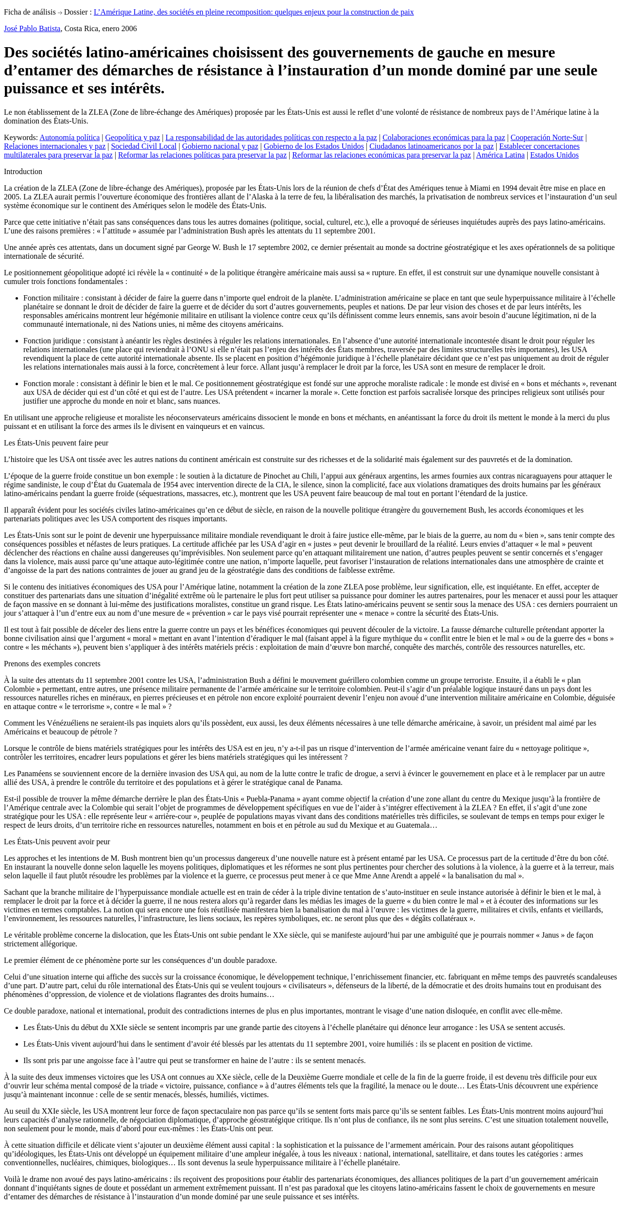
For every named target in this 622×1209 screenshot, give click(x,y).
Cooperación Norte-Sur (547, 137)
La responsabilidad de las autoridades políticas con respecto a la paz (271, 137)
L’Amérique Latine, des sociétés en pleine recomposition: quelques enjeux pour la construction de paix (254, 12)
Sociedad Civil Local (143, 146)
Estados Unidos (554, 155)
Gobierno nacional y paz (220, 146)
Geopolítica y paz (132, 137)
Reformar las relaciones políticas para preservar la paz (202, 155)
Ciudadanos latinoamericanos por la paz (431, 146)
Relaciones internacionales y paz (54, 146)
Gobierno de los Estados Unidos (314, 146)
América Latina (500, 155)
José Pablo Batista (32, 28)
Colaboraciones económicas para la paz (443, 137)
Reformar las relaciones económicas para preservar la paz (381, 155)
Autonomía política (69, 137)
